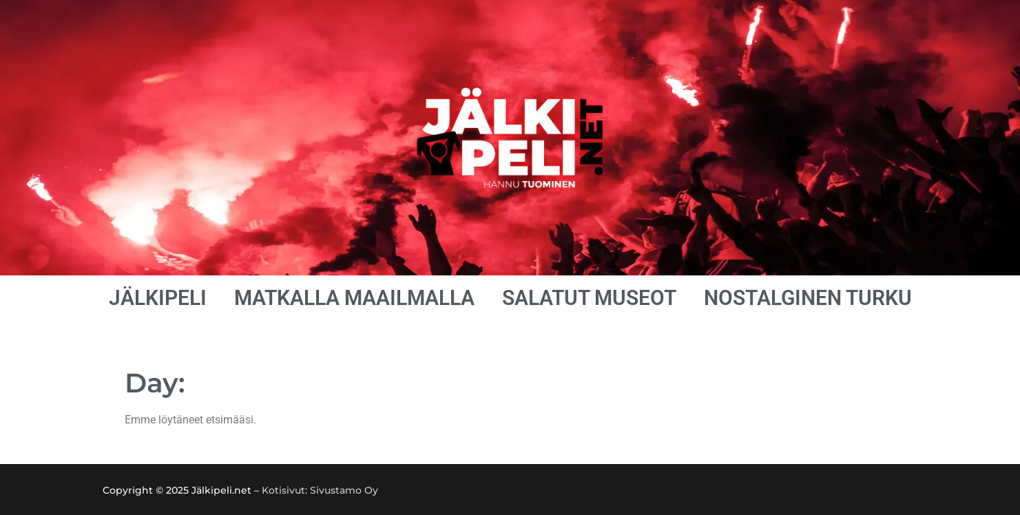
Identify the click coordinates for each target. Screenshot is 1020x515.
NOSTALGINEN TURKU (808, 298)
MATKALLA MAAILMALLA (354, 298)
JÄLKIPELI (158, 298)
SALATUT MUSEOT (589, 298)
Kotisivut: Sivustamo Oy (320, 490)
